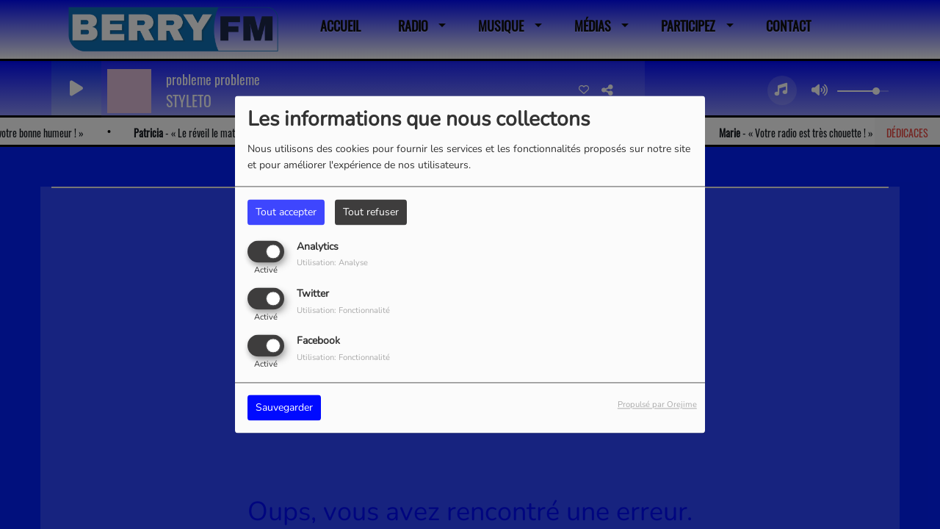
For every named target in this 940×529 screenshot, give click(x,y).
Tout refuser (371, 212)
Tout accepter (286, 212)
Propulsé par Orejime (657, 405)
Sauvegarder (284, 408)
